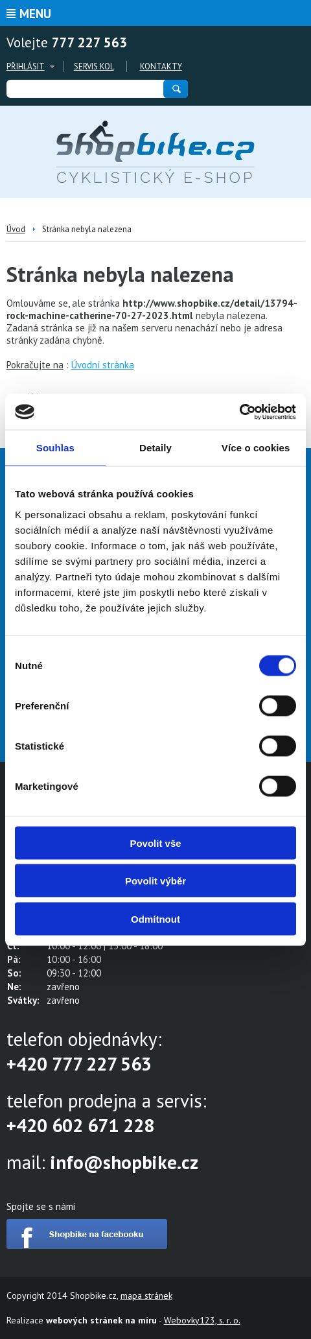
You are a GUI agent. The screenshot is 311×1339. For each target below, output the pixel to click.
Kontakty (161, 66)
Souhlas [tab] (55, 447)
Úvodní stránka (102, 365)
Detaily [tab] (155, 447)
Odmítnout (155, 918)
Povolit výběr (155, 880)
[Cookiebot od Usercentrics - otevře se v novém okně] (239, 411)
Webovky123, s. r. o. (202, 1320)
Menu (35, 13)
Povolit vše (155, 842)
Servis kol (94, 66)
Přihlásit (25, 66)
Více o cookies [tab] (256, 447)
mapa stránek (146, 1295)
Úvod (15, 229)
